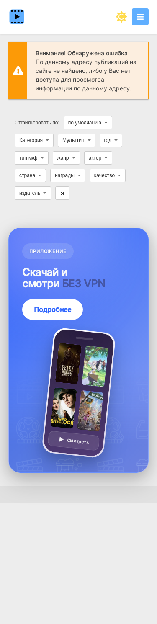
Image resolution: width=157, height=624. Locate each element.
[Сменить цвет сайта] (121, 16)
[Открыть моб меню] (140, 16)
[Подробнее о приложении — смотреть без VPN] (78, 350)
